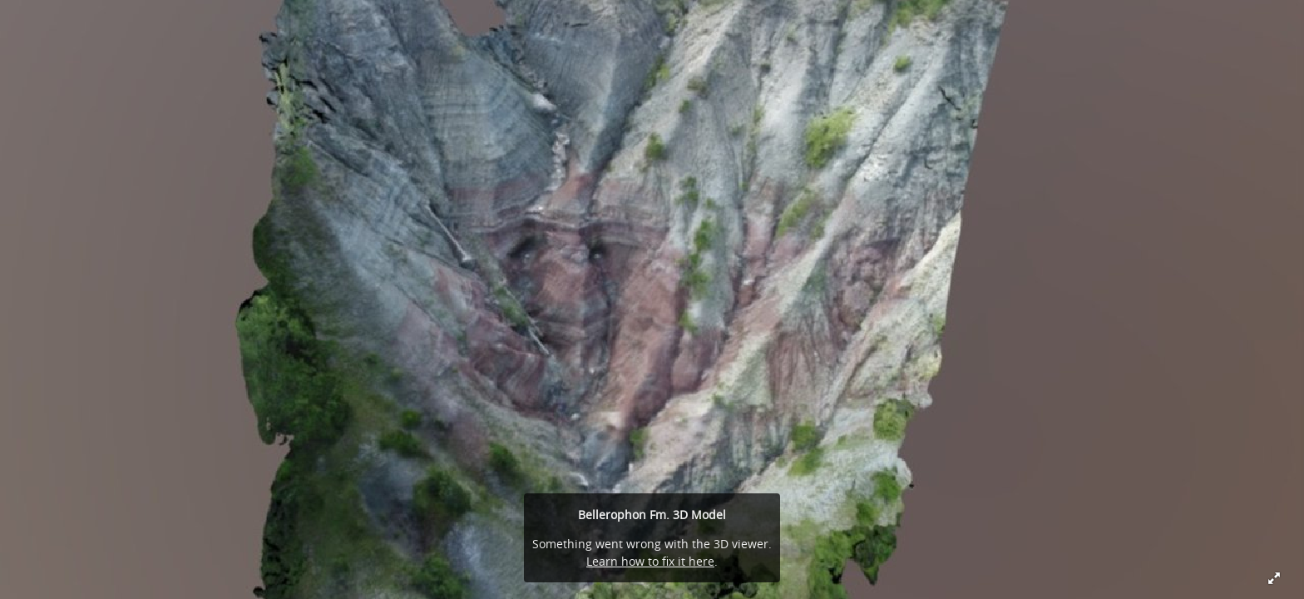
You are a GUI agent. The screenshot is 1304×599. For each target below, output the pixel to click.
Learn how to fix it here (650, 561)
